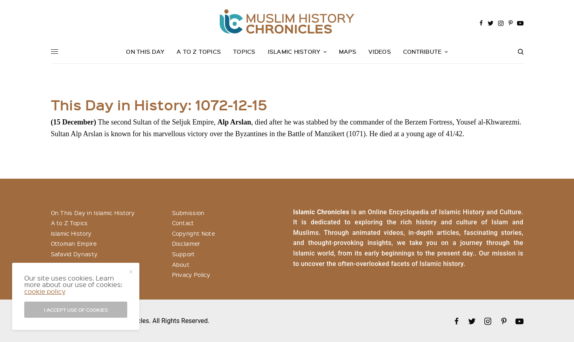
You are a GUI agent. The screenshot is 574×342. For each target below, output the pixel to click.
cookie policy (44, 291)
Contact (183, 222)
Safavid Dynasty (74, 254)
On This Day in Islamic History (93, 212)
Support (183, 254)
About (181, 264)
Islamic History (71, 233)
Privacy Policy (191, 274)
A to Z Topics (69, 222)
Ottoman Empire (74, 243)
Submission (188, 212)
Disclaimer (186, 243)
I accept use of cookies (76, 309)
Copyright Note (193, 233)
